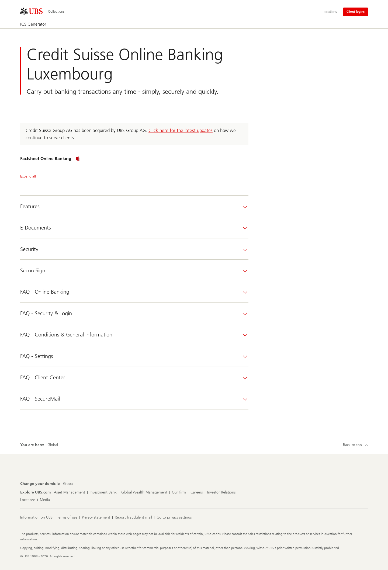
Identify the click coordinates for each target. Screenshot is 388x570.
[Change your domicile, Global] (68, 484)
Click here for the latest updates (180, 130)
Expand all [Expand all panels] (28, 176)
